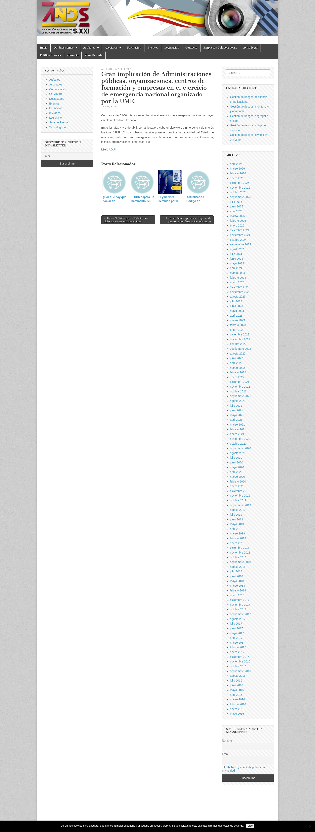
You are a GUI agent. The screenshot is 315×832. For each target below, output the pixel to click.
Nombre (227, 740)
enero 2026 (237, 178)
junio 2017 (236, 628)
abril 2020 (236, 471)
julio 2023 (236, 301)
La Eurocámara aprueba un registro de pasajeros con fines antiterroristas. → (188, 220)
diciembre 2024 (239, 230)
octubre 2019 (238, 500)
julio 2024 (236, 254)
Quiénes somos (64, 47)
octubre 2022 (238, 343)
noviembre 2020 (240, 438)
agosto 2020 (237, 453)
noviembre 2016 (240, 661)
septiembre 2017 (240, 614)
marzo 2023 (237, 320)
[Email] (67, 156)
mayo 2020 (237, 467)
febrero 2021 (238, 429)
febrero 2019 (238, 538)
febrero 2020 (238, 481)
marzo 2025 (237, 216)
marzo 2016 (237, 699)
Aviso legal (250, 47)
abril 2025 (236, 211)
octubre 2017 (238, 609)
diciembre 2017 (239, 599)
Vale (250, 825)
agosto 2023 (237, 296)
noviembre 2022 (240, 339)
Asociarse (111, 47)
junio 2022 (236, 358)
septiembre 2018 (240, 562)
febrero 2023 (238, 325)
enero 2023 (237, 329)
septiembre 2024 (240, 244)
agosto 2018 (237, 566)
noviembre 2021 (240, 386)
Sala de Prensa (122, 69)
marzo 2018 (237, 585)
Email (225, 754)
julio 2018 (236, 571)
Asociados (55, 84)
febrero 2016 (238, 704)
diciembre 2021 (239, 381)
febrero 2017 (238, 647)
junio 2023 (236, 306)
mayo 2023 (237, 310)
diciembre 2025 (239, 182)
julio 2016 (236, 680)
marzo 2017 (237, 642)
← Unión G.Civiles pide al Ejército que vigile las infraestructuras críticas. (126, 220)
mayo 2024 (237, 263)
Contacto (191, 47)
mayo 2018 (237, 581)
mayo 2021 (237, 415)
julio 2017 (236, 623)
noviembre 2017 (240, 604)
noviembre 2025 (240, 187)
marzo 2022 (237, 367)
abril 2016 (236, 694)
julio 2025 (236, 201)
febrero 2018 (238, 590)
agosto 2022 (237, 353)
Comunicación (58, 89)
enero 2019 (237, 543)
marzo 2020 (237, 476)
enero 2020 (237, 486)
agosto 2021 (237, 400)
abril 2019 (236, 528)
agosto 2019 (237, 509)
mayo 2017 (237, 633)
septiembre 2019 (240, 505)
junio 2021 (236, 410)
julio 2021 (236, 405)
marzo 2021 (237, 424)
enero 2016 (237, 709)
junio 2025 (236, 206)
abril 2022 (236, 363)
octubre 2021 (238, 391)
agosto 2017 (237, 619)
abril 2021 (236, 419)
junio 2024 (236, 258)
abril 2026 (236, 164)
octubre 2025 (238, 192)
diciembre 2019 (239, 491)
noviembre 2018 (240, 552)
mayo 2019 (237, 524)
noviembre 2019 (240, 495)
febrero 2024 (238, 277)
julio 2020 (236, 457)
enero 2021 (237, 434)
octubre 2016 (238, 666)
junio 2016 (236, 685)
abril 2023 (236, 315)
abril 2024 (236, 268)
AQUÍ (112, 149)
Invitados (54, 113)
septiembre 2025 (240, 197)
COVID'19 (55, 93)
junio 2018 (236, 576)
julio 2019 (236, 514)
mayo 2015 (237, 713)
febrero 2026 (238, 173)
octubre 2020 (238, 443)
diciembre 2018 (239, 547)
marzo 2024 (237, 272)
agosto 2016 (237, 675)
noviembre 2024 (240, 235)
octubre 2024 (238, 239)
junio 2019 (236, 519)
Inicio (43, 47)
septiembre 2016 (240, 671)
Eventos (152, 47)
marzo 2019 (237, 533)
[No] (310, 826)
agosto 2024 (237, 249)
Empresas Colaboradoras (220, 47)
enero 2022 (237, 377)
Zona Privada (93, 55)
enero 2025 (237, 225)
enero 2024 (237, 282)
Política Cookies (50, 55)
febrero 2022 (238, 372)
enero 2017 (237, 652)
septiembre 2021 (240, 396)
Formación (134, 47)
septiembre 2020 (240, 448)
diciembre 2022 (239, 334)
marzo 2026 (237, 168)
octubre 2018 (238, 557)
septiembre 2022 (240, 348)
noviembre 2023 (240, 292)
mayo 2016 (237, 690)
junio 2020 (236, 462)
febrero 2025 (238, 220)
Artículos (89, 47)
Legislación (171, 47)
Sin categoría (57, 127)
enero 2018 (237, 595)
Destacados (56, 98)
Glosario (72, 55)
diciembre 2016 (239, 656)
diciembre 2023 (239, 287)
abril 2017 (236, 637)
